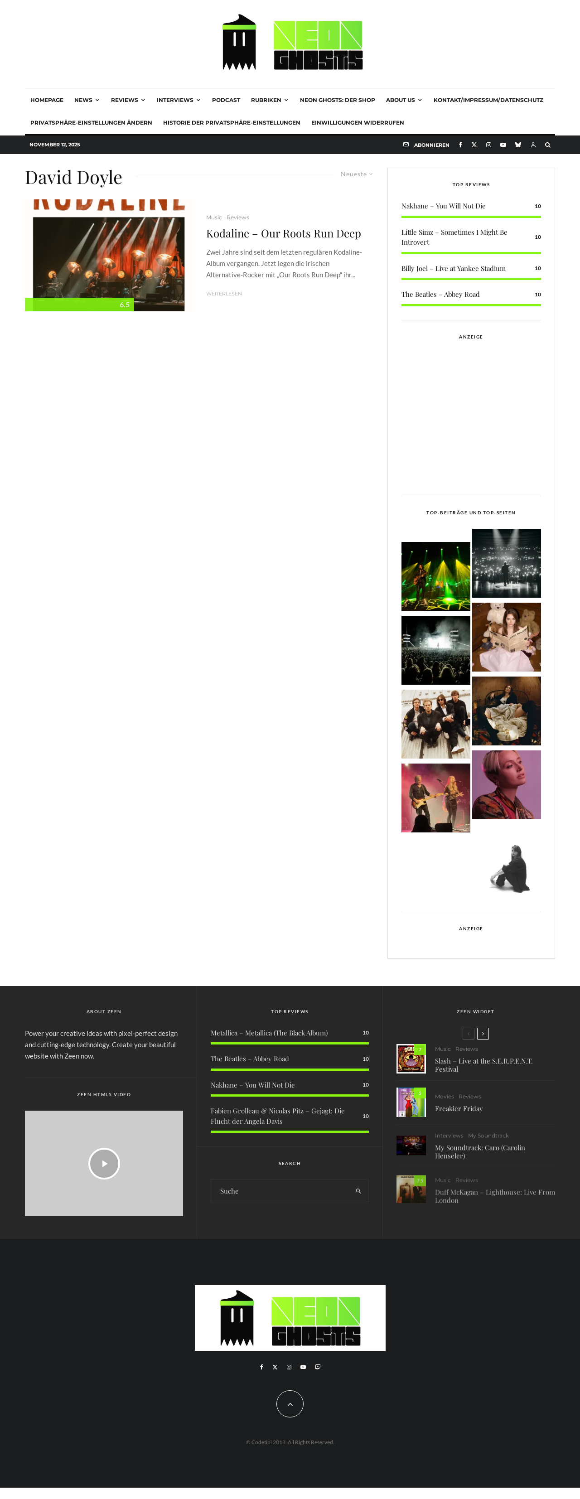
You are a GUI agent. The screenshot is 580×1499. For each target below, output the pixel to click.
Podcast (226, 100)
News (83, 100)
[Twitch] (317, 1367)
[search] (358, 1191)
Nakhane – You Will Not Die (443, 205)
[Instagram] (489, 144)
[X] (474, 144)
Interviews (175, 100)
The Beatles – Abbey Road (440, 294)
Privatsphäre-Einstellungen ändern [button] (91, 122)
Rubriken (266, 100)
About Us (400, 100)
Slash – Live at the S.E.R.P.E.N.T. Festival (484, 1070)
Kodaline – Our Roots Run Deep (283, 233)
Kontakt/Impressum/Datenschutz (488, 100)
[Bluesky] (518, 144)
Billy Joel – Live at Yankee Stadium (453, 268)
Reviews (124, 100)
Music (214, 217)
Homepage (46, 100)
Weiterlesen (224, 293)
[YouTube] (503, 144)
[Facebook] (460, 144)
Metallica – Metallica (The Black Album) (269, 1032)
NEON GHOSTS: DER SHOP (337, 100)
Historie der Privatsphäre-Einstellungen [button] (231, 122)
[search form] (280, 1191)
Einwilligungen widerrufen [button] (357, 122)
